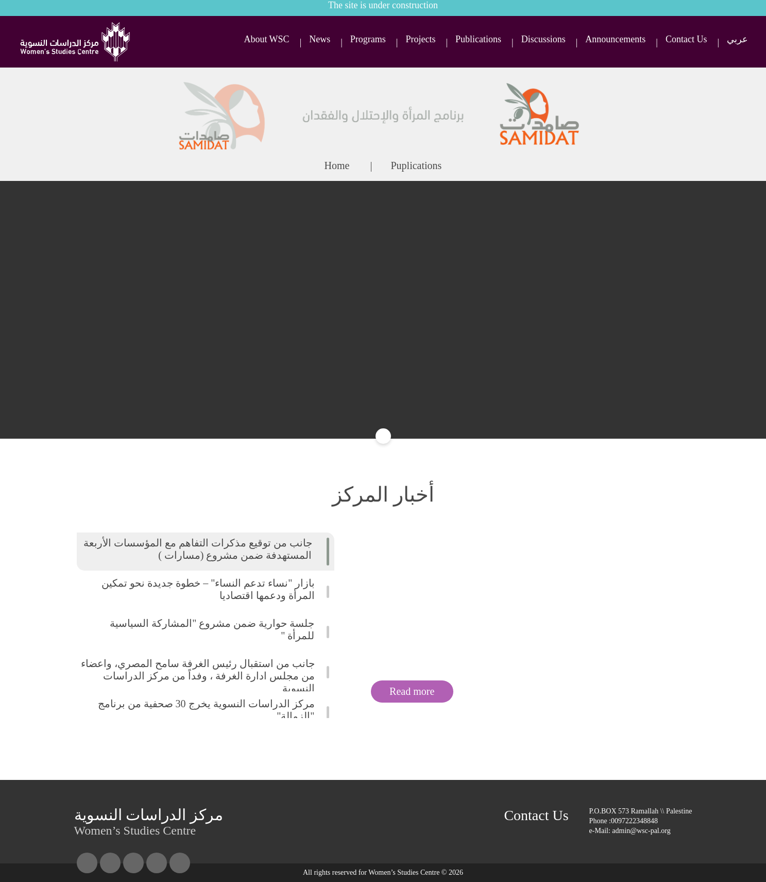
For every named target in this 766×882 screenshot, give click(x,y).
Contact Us (686, 39)
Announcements (615, 39)
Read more (411, 691)
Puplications (416, 165)
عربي (737, 39)
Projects (420, 39)
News (319, 39)
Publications (478, 39)
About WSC (266, 39)
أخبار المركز (383, 494)
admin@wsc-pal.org (641, 831)
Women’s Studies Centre (148, 821)
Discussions (543, 39)
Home (337, 165)
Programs (368, 39)
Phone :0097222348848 (623, 821)
